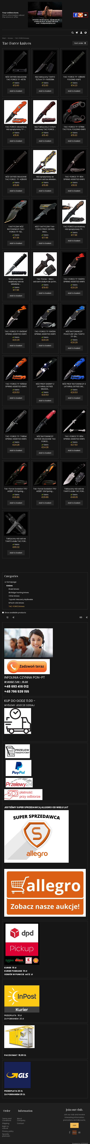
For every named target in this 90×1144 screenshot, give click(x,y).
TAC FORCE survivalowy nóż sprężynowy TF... (74, 228)
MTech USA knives (16, 603)
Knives (9, 586)
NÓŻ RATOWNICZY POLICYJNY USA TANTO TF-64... (74, 334)
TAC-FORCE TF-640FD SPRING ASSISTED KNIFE (74, 281)
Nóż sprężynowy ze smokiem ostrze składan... (45, 178)
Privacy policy (7, 1129)
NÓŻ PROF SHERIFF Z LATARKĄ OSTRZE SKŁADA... (45, 387)
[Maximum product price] (81, 618)
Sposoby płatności (6, 1133)
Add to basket (16, 91)
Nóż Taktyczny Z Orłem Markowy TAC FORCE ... (45, 128)
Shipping (5, 1121)
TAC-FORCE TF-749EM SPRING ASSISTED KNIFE (16, 438)
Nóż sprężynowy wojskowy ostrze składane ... (16, 282)
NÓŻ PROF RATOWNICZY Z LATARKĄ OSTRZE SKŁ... (74, 385)
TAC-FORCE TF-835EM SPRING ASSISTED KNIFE (16, 385)
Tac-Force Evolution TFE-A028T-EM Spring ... (45, 490)
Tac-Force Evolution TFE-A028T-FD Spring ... (16, 490)
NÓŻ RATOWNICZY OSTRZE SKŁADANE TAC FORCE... (45, 439)
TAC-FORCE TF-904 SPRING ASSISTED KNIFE (74, 178)
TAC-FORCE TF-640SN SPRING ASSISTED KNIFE (45, 333)
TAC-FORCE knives (16, 607)
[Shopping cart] (77, 33)
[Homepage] (45, 14)
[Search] (72, 33)
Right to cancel (5, 1125)
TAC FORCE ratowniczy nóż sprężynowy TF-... (16, 128)
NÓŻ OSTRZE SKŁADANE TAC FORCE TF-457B (16, 78)
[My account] (81, 33)
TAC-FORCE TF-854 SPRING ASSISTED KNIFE (74, 438)
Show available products (14, 613)
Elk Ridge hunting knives (19, 593)
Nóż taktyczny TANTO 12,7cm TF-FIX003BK (45, 78)
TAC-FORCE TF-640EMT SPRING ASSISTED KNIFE (16, 333)
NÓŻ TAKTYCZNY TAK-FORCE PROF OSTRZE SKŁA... (45, 230)
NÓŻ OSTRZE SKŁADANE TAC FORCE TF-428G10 (16, 178)
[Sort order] (79, 43)
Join (74, 1126)
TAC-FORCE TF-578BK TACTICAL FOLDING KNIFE (74, 128)
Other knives (14, 596)
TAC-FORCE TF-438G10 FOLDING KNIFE (74, 78)
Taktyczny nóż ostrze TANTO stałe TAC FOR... (74, 490)
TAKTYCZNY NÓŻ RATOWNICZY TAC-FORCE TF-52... (16, 230)
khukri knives (14, 589)
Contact (20, 1121)
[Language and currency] (85, 33)
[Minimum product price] (7, 618)
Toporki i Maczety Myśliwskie (21, 600)
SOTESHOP (84, 1142)
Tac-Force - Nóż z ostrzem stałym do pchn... (45, 281)
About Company (21, 1117)
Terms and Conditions (6, 1117)
